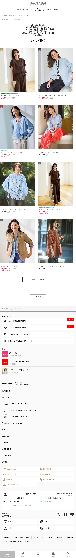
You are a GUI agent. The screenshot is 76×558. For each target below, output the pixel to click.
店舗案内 (5, 430)
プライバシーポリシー (21, 537)
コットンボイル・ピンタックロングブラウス (53, 266)
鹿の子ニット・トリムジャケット (11, 266)
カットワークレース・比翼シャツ (49, 152)
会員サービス (9, 479)
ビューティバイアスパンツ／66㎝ (49, 209)
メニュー (7, 555)
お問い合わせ (6, 455)
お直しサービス (9, 474)
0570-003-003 (47, 501)
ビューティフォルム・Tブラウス (11, 95)
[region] (38, 9)
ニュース (5, 442)
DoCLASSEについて (8, 436)
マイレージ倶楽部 (47, 479)
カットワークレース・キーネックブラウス (14, 209)
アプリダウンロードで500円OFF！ (17, 334)
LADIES (20, 9)
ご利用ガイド (6, 462)
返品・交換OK (9, 469)
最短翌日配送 (45, 469)
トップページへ (38, 297)
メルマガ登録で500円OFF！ (39, 320)
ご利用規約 (6, 537)
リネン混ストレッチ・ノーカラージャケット (52, 95)
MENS (29, 9)
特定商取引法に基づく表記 (43, 537)
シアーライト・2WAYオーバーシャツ (12, 152)
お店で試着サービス (11, 485)
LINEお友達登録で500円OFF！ (39, 327)
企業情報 (70, 537)
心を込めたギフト (46, 474)
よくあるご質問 (7, 449)
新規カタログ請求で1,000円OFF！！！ (19, 341)
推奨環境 (59, 537)
